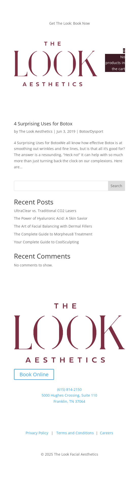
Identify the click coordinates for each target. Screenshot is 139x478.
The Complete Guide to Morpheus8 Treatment (53, 234)
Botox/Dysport (91, 131)
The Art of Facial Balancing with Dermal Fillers (53, 226)
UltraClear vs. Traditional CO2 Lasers (45, 210)
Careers (106, 432)
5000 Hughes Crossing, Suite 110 (69, 395)
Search (116, 185)
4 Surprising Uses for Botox (43, 124)
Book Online (34, 374)
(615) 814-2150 (69, 389)
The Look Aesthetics (36, 131)
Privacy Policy (37, 432)
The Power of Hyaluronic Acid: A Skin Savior (51, 218)
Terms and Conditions (75, 432)
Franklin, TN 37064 (69, 401)
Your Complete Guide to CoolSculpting (46, 242)
